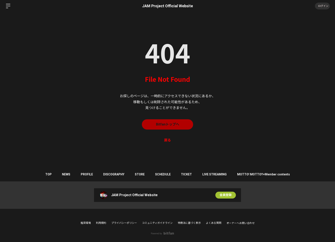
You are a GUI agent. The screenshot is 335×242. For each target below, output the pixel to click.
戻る (167, 140)
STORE (140, 174)
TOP (47, 174)
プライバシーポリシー (124, 222)
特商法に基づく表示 (189, 222)
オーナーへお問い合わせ (240, 223)
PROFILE (86, 174)
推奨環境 (86, 222)
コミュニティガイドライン (157, 222)
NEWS (65, 174)
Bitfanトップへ (167, 124)
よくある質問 (213, 222)
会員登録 (226, 195)
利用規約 (101, 222)
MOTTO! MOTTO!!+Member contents (264, 174)
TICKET (187, 174)
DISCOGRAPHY (113, 174)
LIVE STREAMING (215, 174)
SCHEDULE (163, 174)
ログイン (322, 5)
